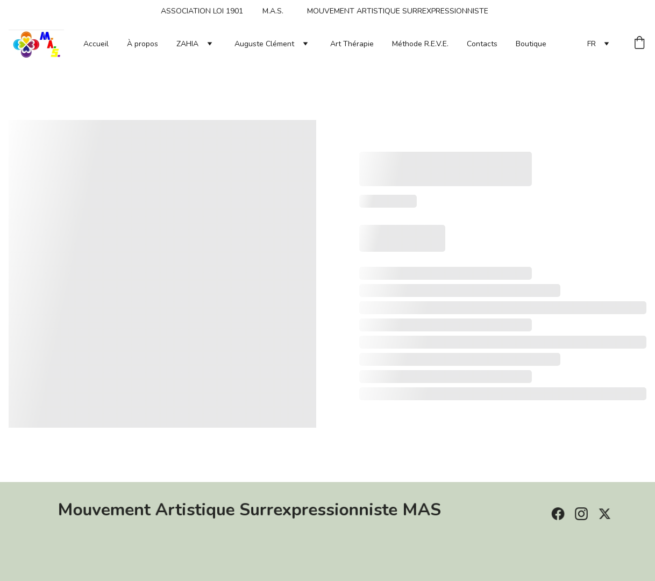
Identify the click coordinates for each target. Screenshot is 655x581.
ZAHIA (187, 44)
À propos (142, 44)
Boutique (531, 44)
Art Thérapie (352, 44)
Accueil (96, 44)
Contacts (482, 44)
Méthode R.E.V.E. (420, 44)
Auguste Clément (264, 44)
